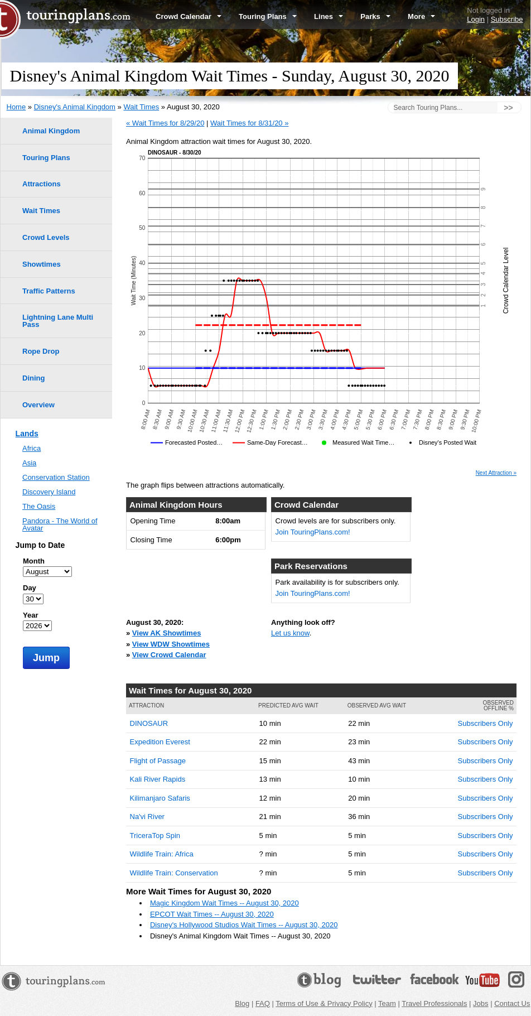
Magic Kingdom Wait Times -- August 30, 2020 (224, 903)
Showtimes (41, 264)
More (421, 16)
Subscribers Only (485, 723)
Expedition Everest (160, 742)
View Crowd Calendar (169, 655)
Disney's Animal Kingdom (74, 107)
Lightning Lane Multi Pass (57, 321)
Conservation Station (56, 477)
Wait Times (141, 107)
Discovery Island (48, 492)
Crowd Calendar (188, 16)
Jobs (480, 1003)
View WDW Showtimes (171, 644)
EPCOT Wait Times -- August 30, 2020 (212, 914)
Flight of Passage (158, 761)
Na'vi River (147, 816)
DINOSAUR (149, 723)
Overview (38, 405)
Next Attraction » (496, 473)
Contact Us (512, 1003)
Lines (328, 16)
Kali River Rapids (158, 779)
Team (387, 1003)
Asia (29, 463)
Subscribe (507, 19)
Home (16, 107)
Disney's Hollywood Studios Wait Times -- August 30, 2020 (244, 925)
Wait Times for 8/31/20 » (249, 123)
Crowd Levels (46, 237)
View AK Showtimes (166, 633)
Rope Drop (40, 351)
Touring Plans (268, 16)
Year (30, 615)
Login (476, 19)
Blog (242, 1003)
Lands (27, 433)
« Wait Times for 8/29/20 (165, 123)
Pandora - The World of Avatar (60, 524)
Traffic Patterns (48, 291)
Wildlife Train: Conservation (174, 873)
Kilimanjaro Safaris (160, 798)
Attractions (41, 184)
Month (34, 561)
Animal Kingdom (51, 131)
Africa (31, 448)
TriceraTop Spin (155, 835)
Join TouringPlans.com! (313, 532)
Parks (375, 16)
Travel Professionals (434, 1003)
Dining (33, 378)
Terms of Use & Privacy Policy (324, 1003)
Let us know (290, 633)
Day (29, 588)
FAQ (262, 1003)
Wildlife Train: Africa (162, 854)
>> (508, 107)
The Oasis (38, 506)
